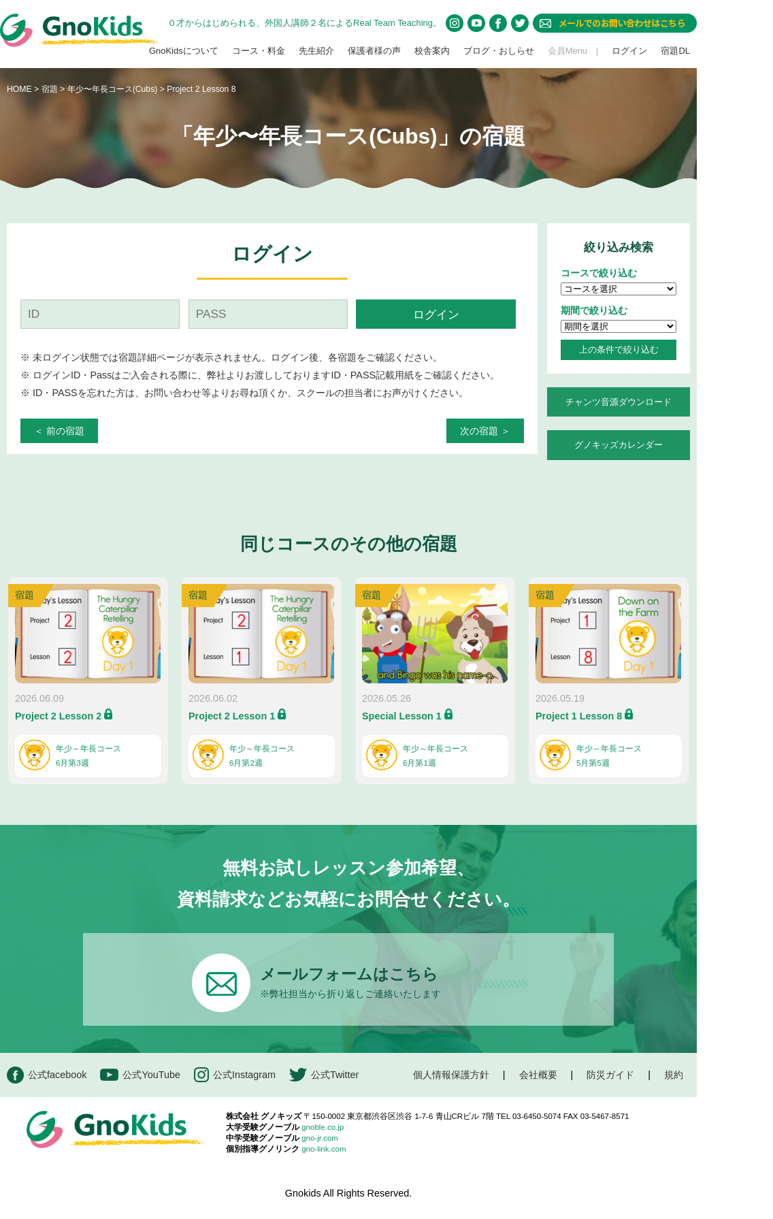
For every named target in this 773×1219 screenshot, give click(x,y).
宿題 (50, 89)
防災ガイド (610, 1074)
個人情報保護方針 (451, 1074)
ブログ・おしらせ (498, 51)
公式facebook (46, 1075)
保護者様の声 (374, 51)
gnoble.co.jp (322, 1127)
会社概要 (538, 1074)
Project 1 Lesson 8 (579, 716)
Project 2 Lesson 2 (58, 716)
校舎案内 (432, 51)
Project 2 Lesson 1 (231, 716)
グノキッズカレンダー (618, 445)
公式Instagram (235, 1075)
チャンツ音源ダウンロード (618, 402)
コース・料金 (258, 51)
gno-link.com (323, 1149)
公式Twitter (324, 1075)
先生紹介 (316, 51)
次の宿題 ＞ (485, 430)
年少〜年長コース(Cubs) (113, 89)
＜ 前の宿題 (59, 430)
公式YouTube (140, 1075)
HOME (19, 89)
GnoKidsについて (183, 51)
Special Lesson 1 (402, 716)
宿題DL (675, 51)
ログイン (629, 51)
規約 (673, 1074)
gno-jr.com (319, 1138)
